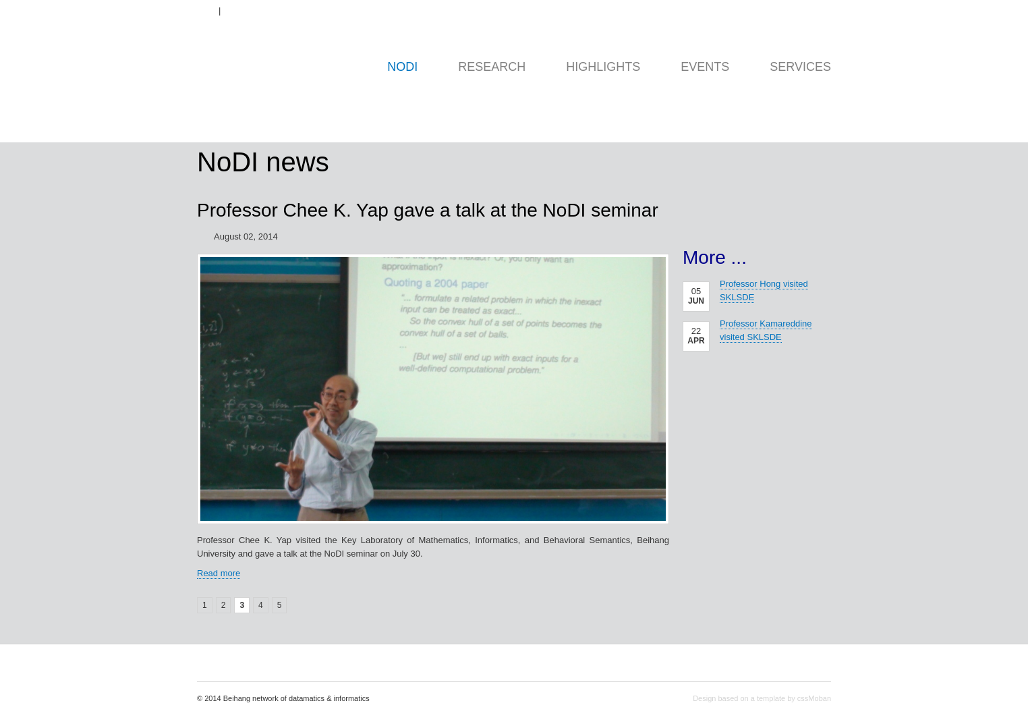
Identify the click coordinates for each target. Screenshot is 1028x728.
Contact (818, 11)
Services (800, 67)
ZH (237, 11)
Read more (218, 573)
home (289, 101)
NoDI (402, 67)
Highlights (603, 67)
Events (705, 67)
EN (202, 11)
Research (491, 67)
